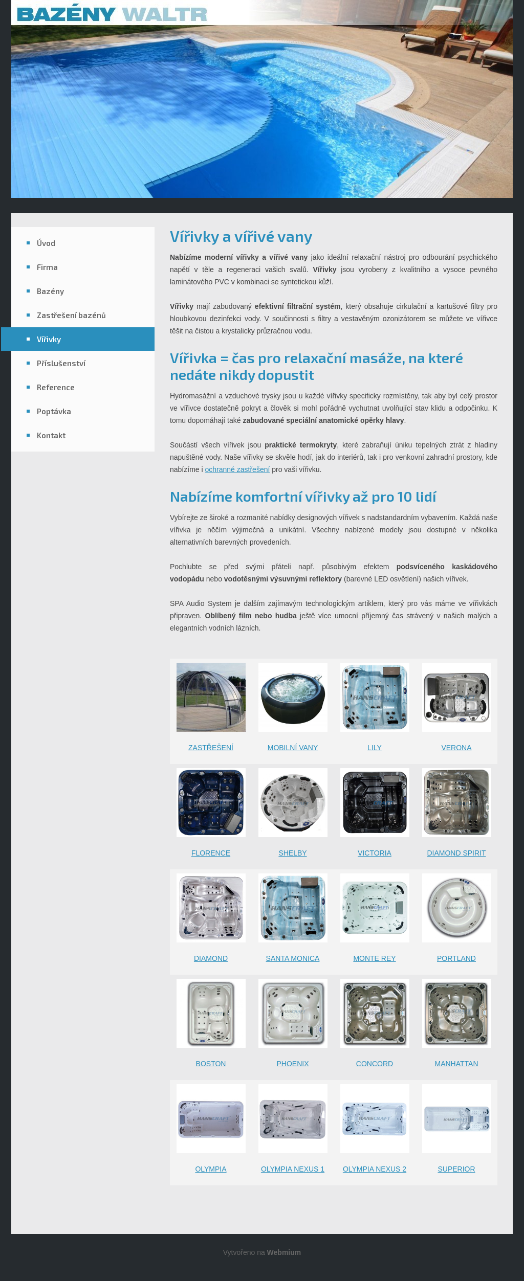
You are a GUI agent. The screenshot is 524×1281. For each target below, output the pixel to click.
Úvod (46, 243)
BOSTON (211, 1064)
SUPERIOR (456, 1169)
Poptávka (54, 411)
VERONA (456, 748)
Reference (56, 387)
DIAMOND (211, 958)
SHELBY (292, 853)
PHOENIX (292, 1064)
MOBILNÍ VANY (293, 748)
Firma (47, 267)
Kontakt (51, 435)
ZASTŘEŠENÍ (210, 748)
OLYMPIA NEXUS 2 (374, 1169)
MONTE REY (374, 958)
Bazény (50, 291)
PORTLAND (456, 958)
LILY (374, 748)
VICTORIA (374, 853)
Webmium (284, 1252)
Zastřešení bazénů (71, 315)
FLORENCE (210, 853)
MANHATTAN (456, 1064)
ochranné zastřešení (237, 469)
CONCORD (374, 1064)
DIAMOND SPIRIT (456, 853)
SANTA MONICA (293, 958)
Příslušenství (61, 363)
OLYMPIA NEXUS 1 (292, 1169)
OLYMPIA (210, 1169)
